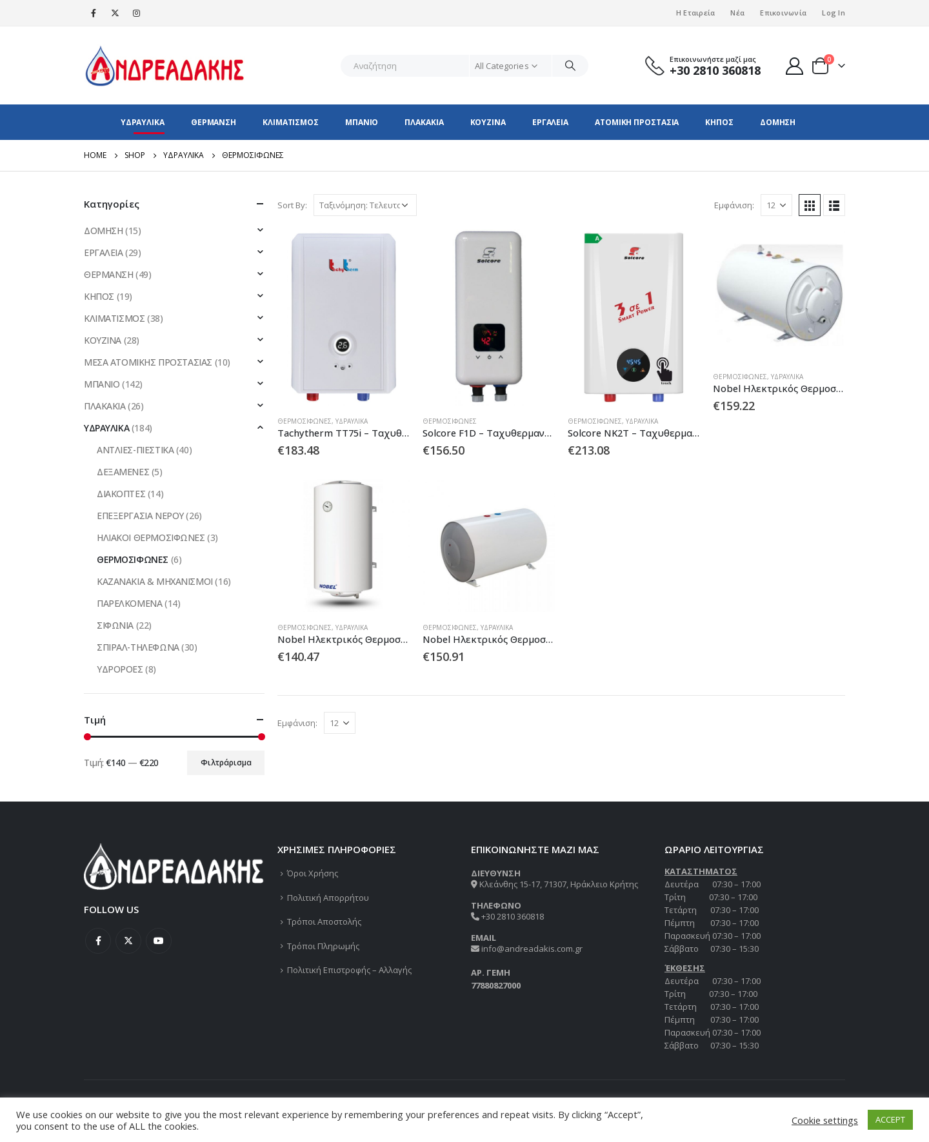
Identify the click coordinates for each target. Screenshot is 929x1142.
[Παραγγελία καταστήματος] (365, 205)
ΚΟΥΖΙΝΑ (488, 122)
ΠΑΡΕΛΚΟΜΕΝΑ (129, 603)
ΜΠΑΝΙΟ (361, 122)
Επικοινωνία (783, 12)
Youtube (159, 941)
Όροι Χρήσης (312, 873)
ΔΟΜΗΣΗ (777, 122)
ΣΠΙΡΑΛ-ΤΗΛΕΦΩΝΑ (138, 647)
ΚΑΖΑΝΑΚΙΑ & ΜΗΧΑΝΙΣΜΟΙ (155, 581)
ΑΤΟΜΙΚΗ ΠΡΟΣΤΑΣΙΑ (637, 122)
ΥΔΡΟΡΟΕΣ (120, 669)
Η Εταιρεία (695, 12)
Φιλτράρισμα (226, 762)
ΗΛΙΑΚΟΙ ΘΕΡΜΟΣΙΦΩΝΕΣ (151, 537)
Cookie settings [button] (825, 1120)
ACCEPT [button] (890, 1119)
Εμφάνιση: (734, 205)
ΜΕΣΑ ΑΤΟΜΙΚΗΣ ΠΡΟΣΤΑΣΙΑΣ (148, 362)
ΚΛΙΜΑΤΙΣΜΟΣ (291, 122)
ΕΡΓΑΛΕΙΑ (550, 122)
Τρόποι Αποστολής (324, 921)
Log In (833, 12)
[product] (343, 317)
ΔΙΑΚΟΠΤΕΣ (121, 493)
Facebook (98, 941)
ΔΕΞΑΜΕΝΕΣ (123, 472)
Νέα (737, 12)
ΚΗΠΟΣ (719, 122)
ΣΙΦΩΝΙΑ (115, 625)
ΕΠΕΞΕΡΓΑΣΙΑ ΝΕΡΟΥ (140, 515)
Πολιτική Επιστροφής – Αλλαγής (349, 970)
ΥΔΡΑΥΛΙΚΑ (143, 122)
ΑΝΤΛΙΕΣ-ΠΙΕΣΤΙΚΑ (135, 450)
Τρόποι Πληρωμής (323, 946)
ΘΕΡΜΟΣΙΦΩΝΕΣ (304, 421)
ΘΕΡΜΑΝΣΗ (213, 122)
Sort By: (292, 205)
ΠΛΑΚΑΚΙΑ (424, 122)
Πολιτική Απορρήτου (328, 897)
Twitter (128, 941)
